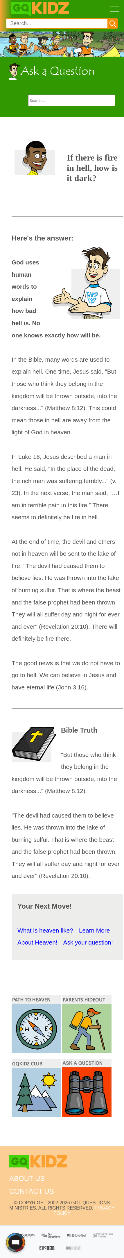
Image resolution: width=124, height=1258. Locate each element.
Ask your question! (88, 942)
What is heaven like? (45, 930)
